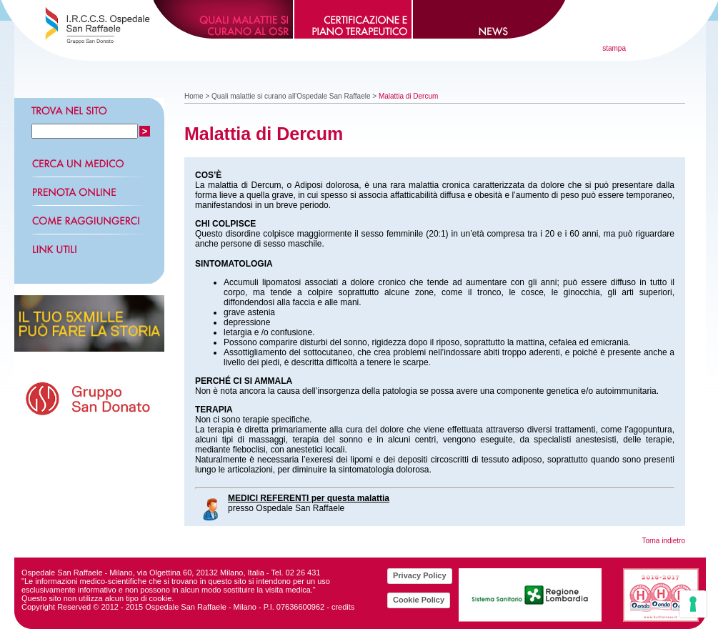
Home (194, 96)
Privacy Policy (420, 575)
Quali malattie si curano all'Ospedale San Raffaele (290, 96)
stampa (614, 48)
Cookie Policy (418, 599)
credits (342, 607)
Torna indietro (663, 541)
